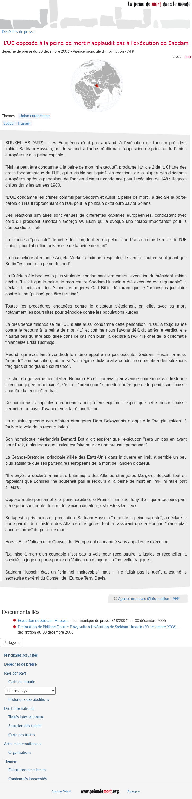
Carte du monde (21, 681)
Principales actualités (21, 655)
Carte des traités (21, 735)
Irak (188, 57)
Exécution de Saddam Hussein (43, 620)
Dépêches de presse (18, 31)
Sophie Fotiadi (62, 791)
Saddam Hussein (17, 123)
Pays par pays (15, 673)
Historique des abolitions (28, 699)
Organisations (19, 752)
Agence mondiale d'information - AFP (148, 598)
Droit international (19, 708)
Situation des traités (24, 726)
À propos (133, 791)
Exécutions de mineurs (27, 770)
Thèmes (10, 761)
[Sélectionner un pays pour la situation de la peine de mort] (30, 691)
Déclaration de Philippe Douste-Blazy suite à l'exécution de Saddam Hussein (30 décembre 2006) (97, 627)
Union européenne (34, 116)
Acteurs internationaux (22, 744)
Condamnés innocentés (27, 779)
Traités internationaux (26, 717)
